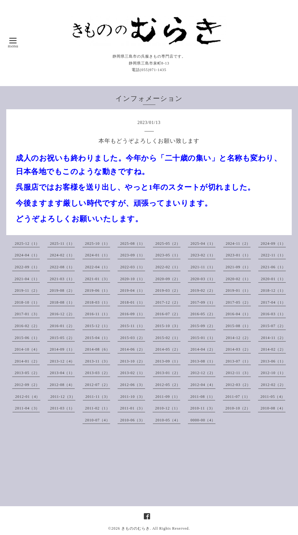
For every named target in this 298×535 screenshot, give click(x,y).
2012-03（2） (238, 385)
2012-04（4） (202, 385)
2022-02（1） (167, 267)
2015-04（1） (97, 338)
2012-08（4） (62, 385)
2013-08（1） (202, 361)
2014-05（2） (167, 349)
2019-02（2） (202, 290)
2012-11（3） (238, 373)
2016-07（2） (167, 314)
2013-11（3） (97, 361)
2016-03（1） (273, 314)
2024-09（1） (273, 243)
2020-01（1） (273, 279)
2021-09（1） (238, 267)
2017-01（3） (27, 314)
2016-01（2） (62, 326)
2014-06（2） (132, 349)
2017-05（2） (238, 302)
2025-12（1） (27, 243)
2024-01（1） (97, 255)
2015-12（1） (97, 326)
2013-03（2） (97, 373)
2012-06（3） (132, 385)
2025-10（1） (97, 243)
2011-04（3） (27, 408)
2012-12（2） (202, 373)
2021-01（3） (97, 279)
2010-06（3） (132, 420)
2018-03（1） (97, 302)
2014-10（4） (27, 349)
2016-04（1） (238, 314)
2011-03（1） (62, 408)
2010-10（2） (237, 408)
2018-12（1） (273, 290)
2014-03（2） (238, 349)
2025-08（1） (132, 243)
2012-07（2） (97, 385)
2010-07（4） (97, 420)
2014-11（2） (273, 338)
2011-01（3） (132, 408)
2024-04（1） (27, 255)
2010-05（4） (167, 420)
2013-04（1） (62, 373)
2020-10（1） (132, 279)
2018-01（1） (132, 302)
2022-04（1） (97, 267)
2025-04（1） (202, 243)
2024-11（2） (238, 243)
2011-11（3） (97, 396)
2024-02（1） (62, 255)
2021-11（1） (202, 267)
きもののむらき (135, 528)
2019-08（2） (62, 290)
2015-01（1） (202, 338)
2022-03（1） (132, 267)
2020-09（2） (167, 279)
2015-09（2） (202, 326)
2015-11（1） (132, 326)
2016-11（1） (97, 314)
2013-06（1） (273, 361)
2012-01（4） (27, 396)
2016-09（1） (132, 314)
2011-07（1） (237, 396)
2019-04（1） (132, 290)
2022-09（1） (27, 267)
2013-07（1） (238, 361)
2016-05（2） (202, 314)
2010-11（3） (202, 408)
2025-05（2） (167, 243)
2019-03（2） (167, 290)
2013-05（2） (27, 373)
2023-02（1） (202, 255)
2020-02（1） (238, 279)
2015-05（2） (62, 338)
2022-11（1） (273, 255)
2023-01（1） (238, 255)
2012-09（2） (27, 385)
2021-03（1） (62, 279)
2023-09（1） (132, 255)
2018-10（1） (27, 302)
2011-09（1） (167, 396)
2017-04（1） (273, 302)
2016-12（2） (62, 314)
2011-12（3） (62, 396)
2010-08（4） (272, 408)
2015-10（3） (167, 326)
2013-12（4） (62, 361)
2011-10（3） (132, 396)
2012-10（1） (273, 373)
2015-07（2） (273, 326)
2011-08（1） (202, 396)
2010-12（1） (167, 408)
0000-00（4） (202, 420)
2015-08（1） (238, 326)
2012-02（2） (273, 385)
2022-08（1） (62, 267)
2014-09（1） (62, 349)
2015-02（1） (167, 338)
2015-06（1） (27, 338)
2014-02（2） (273, 349)
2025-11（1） (62, 243)
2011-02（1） (97, 408)
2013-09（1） (167, 361)
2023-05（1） (167, 255)
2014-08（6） (97, 349)
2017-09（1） (202, 302)
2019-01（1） (238, 290)
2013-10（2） (132, 361)
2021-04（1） (27, 279)
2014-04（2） (202, 349)
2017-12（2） (167, 302)
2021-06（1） (273, 267)
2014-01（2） (27, 361)
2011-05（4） (272, 396)
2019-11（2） (27, 290)
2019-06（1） (97, 290)
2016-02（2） (27, 326)
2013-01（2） (167, 373)
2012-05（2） (167, 385)
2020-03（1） (202, 279)
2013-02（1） (132, 373)
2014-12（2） (238, 338)
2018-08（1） (62, 302)
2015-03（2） (132, 338)
